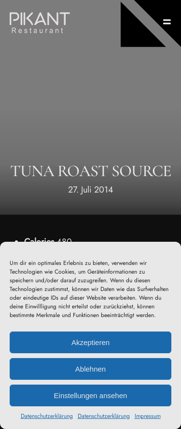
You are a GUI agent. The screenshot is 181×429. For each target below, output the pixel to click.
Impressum (148, 416)
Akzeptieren (90, 342)
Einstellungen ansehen (90, 395)
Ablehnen (90, 369)
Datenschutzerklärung (47, 416)
